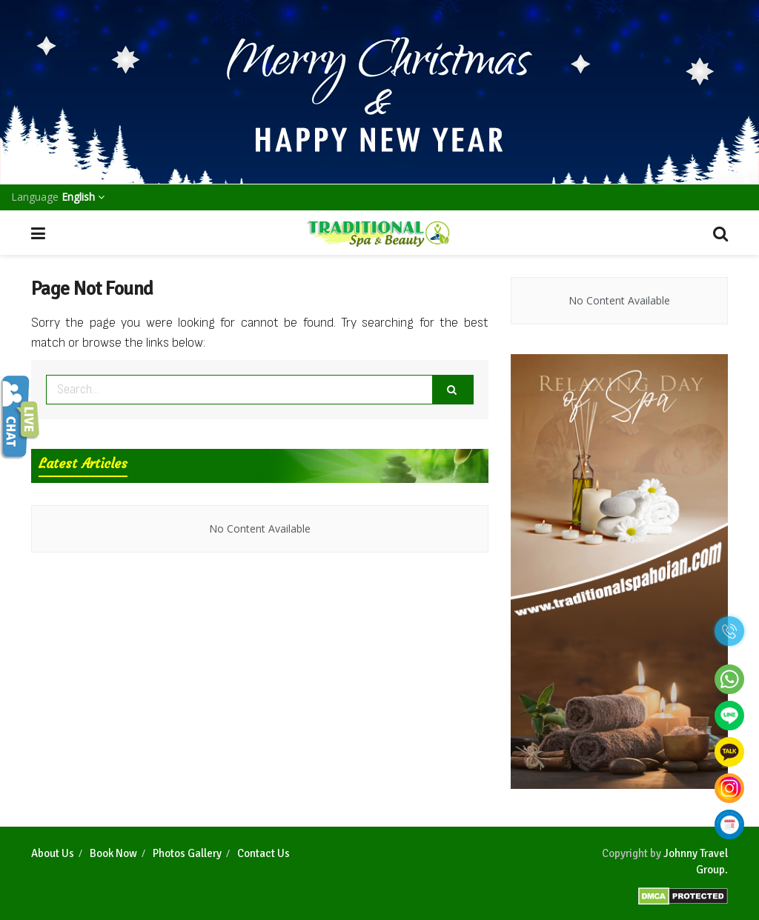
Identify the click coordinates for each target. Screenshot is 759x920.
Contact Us (263, 853)
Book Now (113, 853)
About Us (52, 853)
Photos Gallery (187, 853)
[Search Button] (453, 389)
